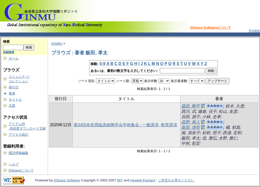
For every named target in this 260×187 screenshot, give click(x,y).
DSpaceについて (21, 170)
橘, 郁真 (233, 127)
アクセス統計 (18, 134)
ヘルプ (14, 164)
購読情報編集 (18, 153)
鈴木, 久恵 (235, 106)
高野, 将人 (190, 122)
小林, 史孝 (211, 117)
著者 (12, 93)
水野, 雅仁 (228, 138)
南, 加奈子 (190, 133)
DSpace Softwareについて (210, 27)
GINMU (56, 43)
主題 (12, 105)
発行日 (14, 87)
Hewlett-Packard (142, 180)
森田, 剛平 (190, 106)
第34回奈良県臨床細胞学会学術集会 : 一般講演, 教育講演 (125, 125)
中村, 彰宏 (190, 143)
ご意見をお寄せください (176, 180)
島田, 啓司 (190, 127)
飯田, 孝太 (190, 138)
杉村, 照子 (211, 133)
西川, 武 (188, 111)
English (254, 31)
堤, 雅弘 (209, 138)
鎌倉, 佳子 (207, 111)
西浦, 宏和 (232, 133)
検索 (6, 41)
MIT (120, 180)
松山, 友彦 (228, 111)
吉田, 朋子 (190, 117)
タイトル (15, 99)
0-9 (102, 63)
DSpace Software (67, 180)
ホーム (14, 58)
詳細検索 (8, 52)
